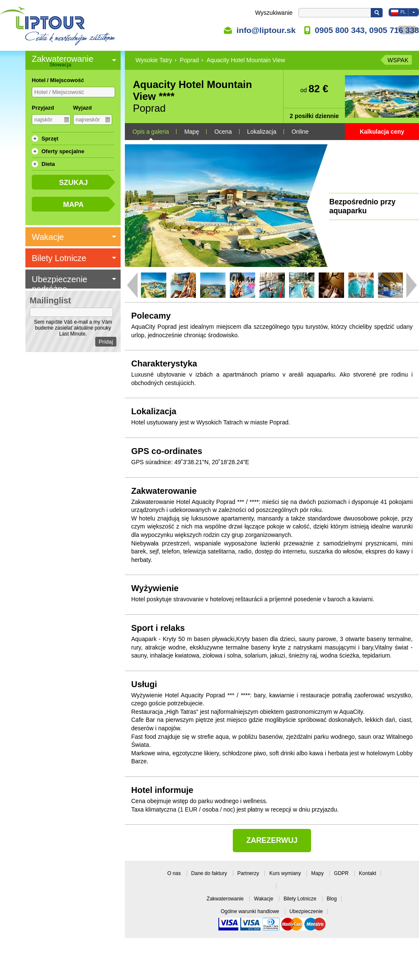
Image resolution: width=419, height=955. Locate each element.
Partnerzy (249, 873)
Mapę (191, 131)
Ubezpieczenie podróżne (59, 284)
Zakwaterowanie (226, 899)
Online (300, 131)
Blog (332, 899)
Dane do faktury (210, 873)
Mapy (318, 873)
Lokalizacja (261, 131)
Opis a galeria (150, 131)
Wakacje (264, 899)
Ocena (223, 131)
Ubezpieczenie (306, 911)
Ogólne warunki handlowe (250, 911)
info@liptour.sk (266, 30)
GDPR (342, 873)
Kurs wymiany (285, 873)
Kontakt (367, 873)
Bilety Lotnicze (301, 899)
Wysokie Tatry (153, 60)
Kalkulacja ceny (382, 131)
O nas (174, 873)
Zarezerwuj (272, 840)
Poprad (189, 60)
